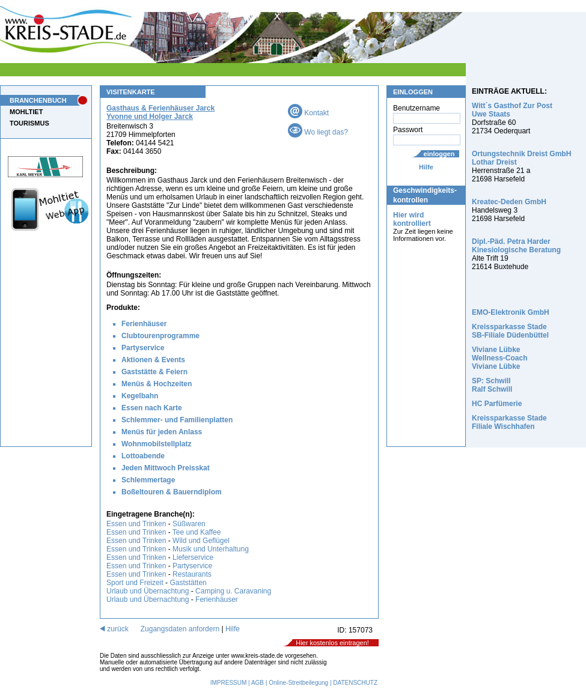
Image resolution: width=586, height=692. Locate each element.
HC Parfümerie (497, 403)
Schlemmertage (148, 480)
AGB (257, 682)
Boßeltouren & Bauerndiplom (171, 492)
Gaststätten (187, 582)
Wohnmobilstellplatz (156, 444)
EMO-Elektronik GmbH (510, 312)
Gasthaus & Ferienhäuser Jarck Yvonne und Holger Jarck (160, 112)
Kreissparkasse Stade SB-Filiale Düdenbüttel (510, 331)
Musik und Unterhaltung (210, 549)
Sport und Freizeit (135, 582)
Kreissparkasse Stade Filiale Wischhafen (509, 422)
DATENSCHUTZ (355, 682)
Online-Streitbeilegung (298, 682)
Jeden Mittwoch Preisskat (165, 468)
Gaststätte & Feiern (154, 372)
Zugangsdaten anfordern (180, 629)
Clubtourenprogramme (160, 336)
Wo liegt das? (318, 132)
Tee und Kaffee (196, 532)
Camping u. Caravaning (233, 591)
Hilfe (426, 167)
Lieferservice (192, 557)
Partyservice (142, 348)
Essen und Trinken (136, 524)
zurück (114, 629)
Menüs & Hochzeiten (156, 384)
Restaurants (192, 574)
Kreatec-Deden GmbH (509, 202)
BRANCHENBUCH (38, 100)
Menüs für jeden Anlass (161, 432)
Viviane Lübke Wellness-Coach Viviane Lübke (499, 358)
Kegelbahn (139, 396)
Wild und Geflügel (201, 540)
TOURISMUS (29, 123)
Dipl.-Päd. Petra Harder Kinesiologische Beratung (516, 245)
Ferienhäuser (143, 324)
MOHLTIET (26, 111)
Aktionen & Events (153, 360)
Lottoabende (143, 456)
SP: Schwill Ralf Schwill (492, 385)
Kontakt (308, 113)
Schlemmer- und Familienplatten (177, 420)
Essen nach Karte (151, 408)
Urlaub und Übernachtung (147, 591)
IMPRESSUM (228, 682)
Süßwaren (189, 524)
